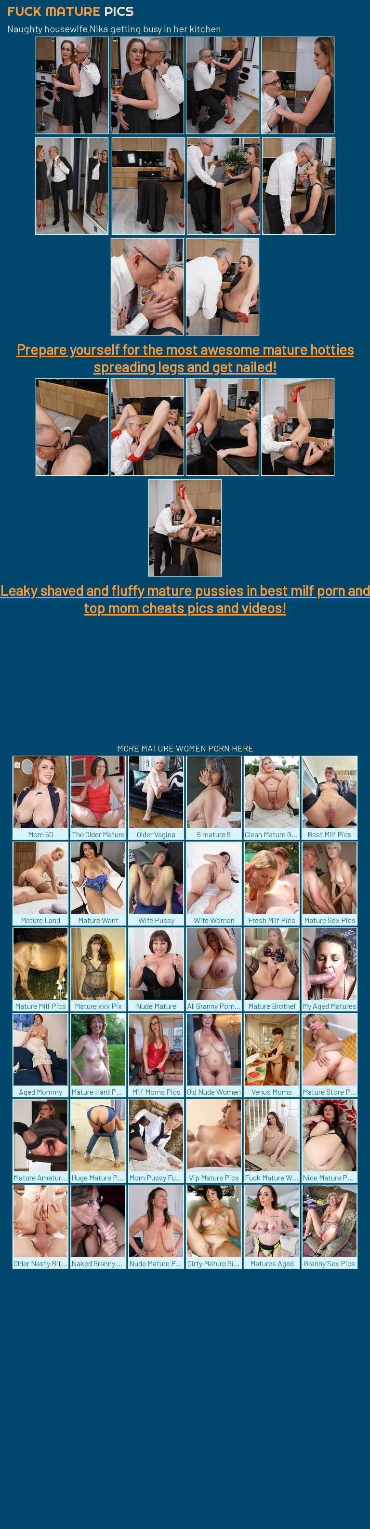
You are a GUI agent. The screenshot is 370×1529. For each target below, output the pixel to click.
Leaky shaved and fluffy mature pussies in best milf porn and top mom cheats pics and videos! (185, 598)
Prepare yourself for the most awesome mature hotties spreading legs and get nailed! (185, 357)
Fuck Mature (70, 10)
